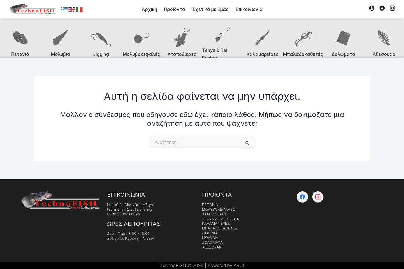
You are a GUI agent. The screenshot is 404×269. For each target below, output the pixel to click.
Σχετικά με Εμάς (210, 9)
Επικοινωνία (249, 9)
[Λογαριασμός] (372, 9)
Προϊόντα (174, 9)
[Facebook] (382, 9)
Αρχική (149, 9)
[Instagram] (392, 9)
